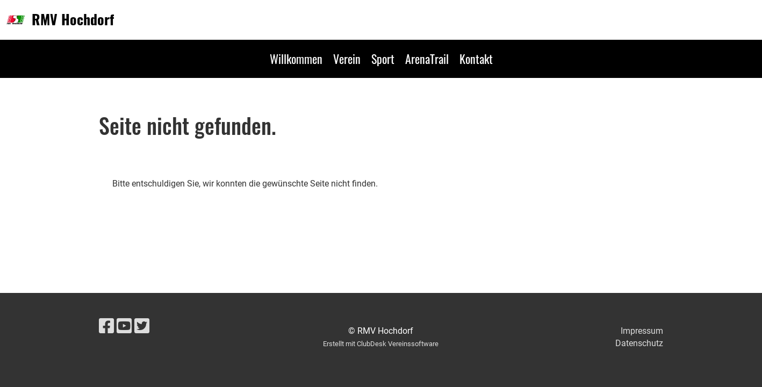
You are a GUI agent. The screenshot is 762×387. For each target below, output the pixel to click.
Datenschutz (639, 343)
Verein (347, 58)
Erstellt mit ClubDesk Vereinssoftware (380, 344)
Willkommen (296, 58)
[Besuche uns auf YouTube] (124, 326)
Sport (382, 58)
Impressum (642, 331)
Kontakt (476, 58)
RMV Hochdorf (73, 19)
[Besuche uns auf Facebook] (106, 326)
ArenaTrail (427, 58)
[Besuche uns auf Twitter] (141, 326)
